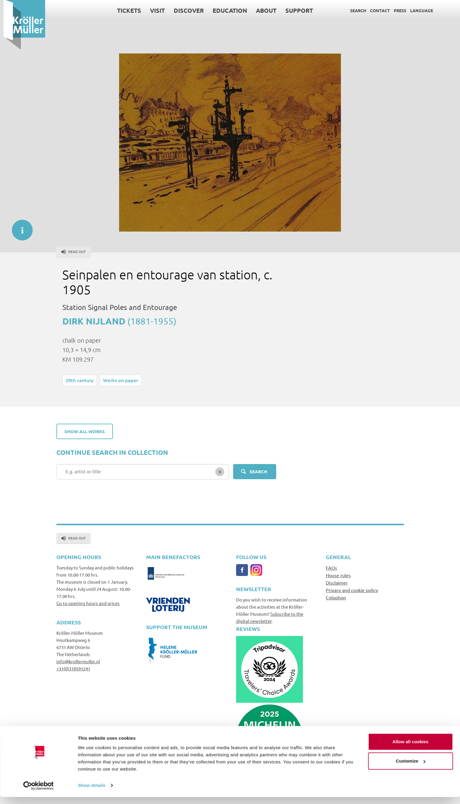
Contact (377, 10)
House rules (338, 575)
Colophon (336, 597)
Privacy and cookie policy (352, 590)
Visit (154, 10)
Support (296, 10)
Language (418, 10)
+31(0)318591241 (73, 668)
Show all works (84, 431)
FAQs (331, 568)
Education (226, 10)
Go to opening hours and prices (88, 603)
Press (397, 10)
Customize (411, 767)
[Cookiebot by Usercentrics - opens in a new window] (38, 792)
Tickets (126, 10)
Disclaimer (337, 582)
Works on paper (120, 380)
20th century (80, 380)
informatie (19, 227)
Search (355, 10)
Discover (185, 10)
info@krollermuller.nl (78, 661)
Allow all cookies (411, 748)
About (263, 10)
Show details (91, 792)
